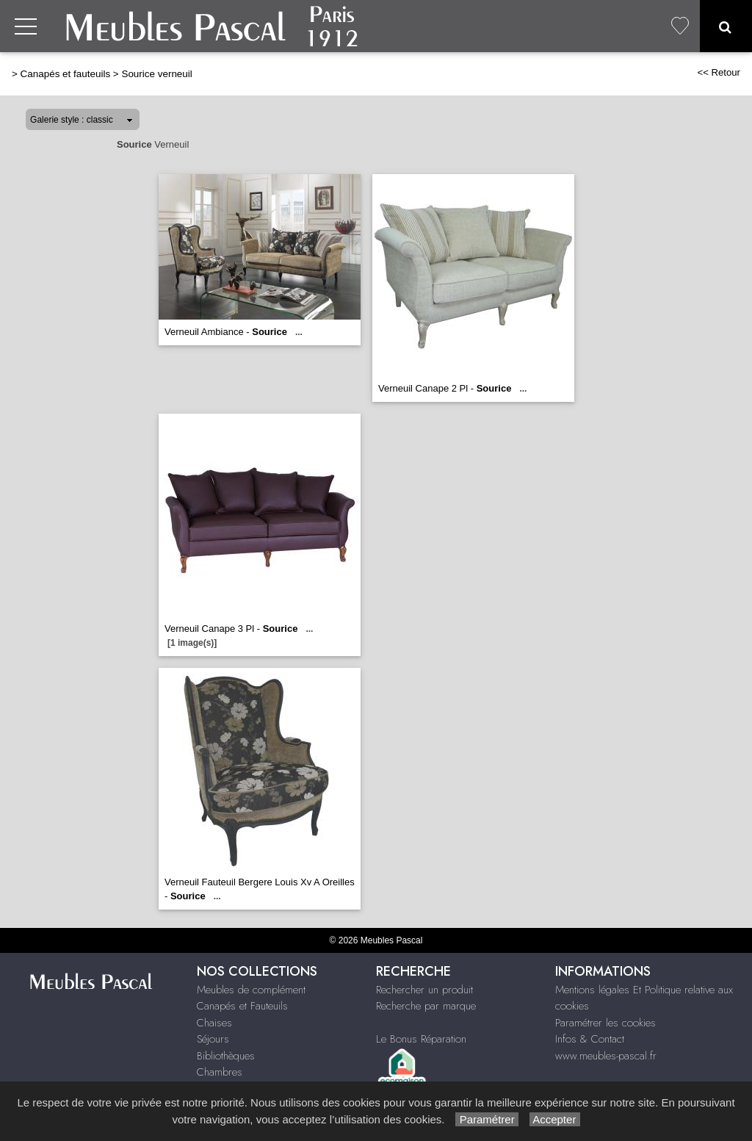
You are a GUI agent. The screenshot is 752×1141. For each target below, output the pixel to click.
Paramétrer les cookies (605, 1023)
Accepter (554, 1119)
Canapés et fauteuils (66, 73)
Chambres (219, 1072)
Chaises (214, 1023)
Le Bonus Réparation (421, 1039)
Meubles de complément (251, 990)
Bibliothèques (226, 1056)
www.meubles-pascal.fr (606, 1056)
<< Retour (718, 72)
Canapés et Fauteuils (242, 1006)
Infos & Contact (589, 1039)
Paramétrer (486, 1119)
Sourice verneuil (156, 73)
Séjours (213, 1039)
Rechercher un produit (424, 990)
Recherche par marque (426, 1006)
